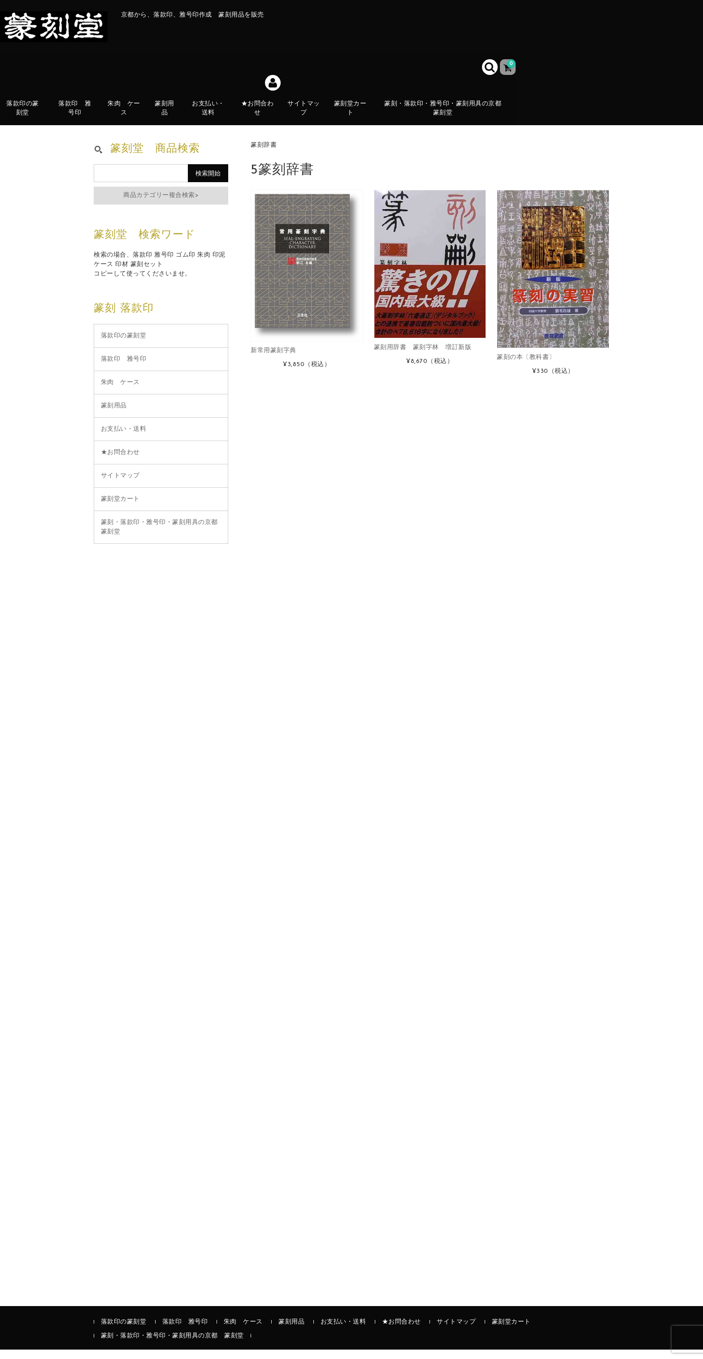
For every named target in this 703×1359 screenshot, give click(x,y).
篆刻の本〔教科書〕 (526, 366)
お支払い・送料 (213, 115)
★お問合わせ (262, 115)
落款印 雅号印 (82, 115)
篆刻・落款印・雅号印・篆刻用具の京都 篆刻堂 (448, 115)
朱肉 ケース (130, 115)
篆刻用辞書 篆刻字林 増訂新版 (423, 357)
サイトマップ (309, 115)
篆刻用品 (169, 115)
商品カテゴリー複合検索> (161, 204)
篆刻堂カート (356, 115)
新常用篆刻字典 (273, 360)
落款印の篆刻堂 (26, 115)
